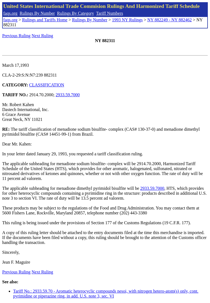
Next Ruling (42, 35)
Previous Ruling (16, 35)
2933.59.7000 (68, 94)
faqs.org (10, 13)
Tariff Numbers (109, 13)
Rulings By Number (37, 13)
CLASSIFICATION (46, 85)
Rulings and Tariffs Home (45, 20)
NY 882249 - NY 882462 (169, 20)
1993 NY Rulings (127, 20)
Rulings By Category (75, 13)
